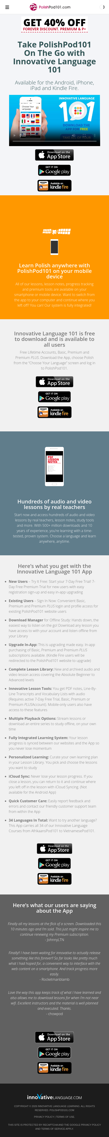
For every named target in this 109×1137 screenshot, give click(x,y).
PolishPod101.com (62, 1110)
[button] (102, 7)
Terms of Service (53, 1128)
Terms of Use (65, 1116)
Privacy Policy (44, 1116)
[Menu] (7, 7)
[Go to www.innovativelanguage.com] (54, 1096)
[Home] (50, 9)
